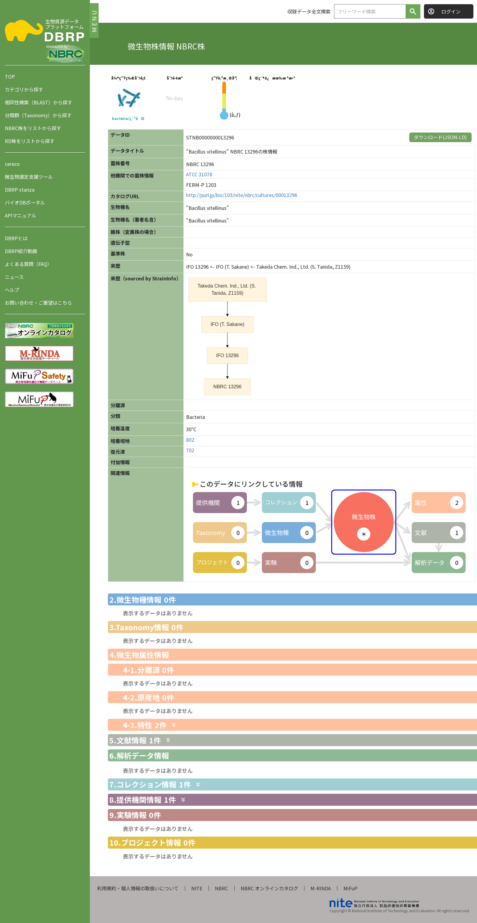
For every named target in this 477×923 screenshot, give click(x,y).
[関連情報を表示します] (174, 725)
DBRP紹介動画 (21, 251)
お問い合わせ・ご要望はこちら (38, 302)
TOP (10, 76)
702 (190, 450)
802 (190, 440)
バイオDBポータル (25, 202)
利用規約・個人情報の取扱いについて (138, 888)
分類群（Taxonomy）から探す (38, 115)
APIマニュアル (20, 215)
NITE (197, 888)
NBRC (221, 888)
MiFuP (350, 888)
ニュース (14, 276)
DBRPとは (16, 238)
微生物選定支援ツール (29, 176)
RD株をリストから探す (30, 141)
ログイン (451, 11)
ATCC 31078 (199, 174)
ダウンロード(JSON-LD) (440, 137)
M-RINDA (320, 888)
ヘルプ (12, 289)
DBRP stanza (19, 189)
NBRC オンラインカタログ (269, 888)
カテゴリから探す (24, 89)
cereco (12, 163)
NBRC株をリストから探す (33, 128)
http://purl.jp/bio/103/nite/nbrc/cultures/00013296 (241, 195)
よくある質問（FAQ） (28, 263)
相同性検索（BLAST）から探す (38, 102)
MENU (94, 20)
